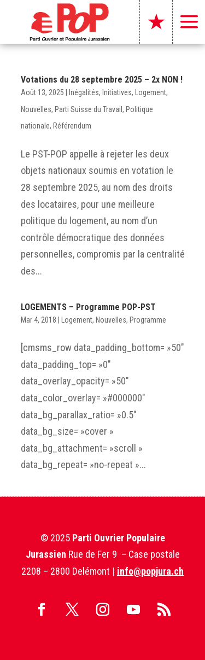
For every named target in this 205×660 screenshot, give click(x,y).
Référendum (72, 125)
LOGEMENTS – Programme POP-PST (88, 307)
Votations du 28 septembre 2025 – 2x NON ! (102, 79)
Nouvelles (36, 109)
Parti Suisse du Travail (88, 109)
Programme (148, 320)
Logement (150, 92)
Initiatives (117, 92)
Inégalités (84, 92)
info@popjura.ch (150, 571)
